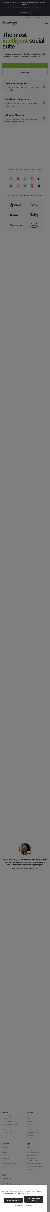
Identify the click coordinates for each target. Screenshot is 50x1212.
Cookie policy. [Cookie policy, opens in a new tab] (25, 1193)
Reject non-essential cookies (34, 1199)
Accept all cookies (13, 1200)
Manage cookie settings (23, 1205)
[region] (23, 1198)
